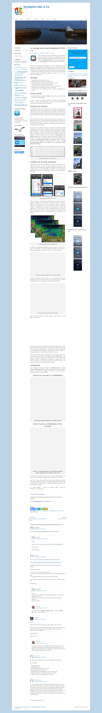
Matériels (36, 19)
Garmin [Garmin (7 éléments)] (20, 75)
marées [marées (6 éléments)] (16, 90)
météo (59, 510)
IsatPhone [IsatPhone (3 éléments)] (25, 85)
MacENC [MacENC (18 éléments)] (24, 88)
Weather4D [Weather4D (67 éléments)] (19, 105)
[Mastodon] (36, 509)
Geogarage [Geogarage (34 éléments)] (18, 77)
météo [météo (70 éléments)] (20, 90)
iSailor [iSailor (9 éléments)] (21, 85)
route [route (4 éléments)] (15, 99)
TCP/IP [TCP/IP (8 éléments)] (23, 100)
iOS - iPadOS (43, 510)
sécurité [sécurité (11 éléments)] (16, 100)
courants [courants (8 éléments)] (16, 74)
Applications (28, 19)
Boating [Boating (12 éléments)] (25, 69)
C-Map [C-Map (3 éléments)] (15, 72)
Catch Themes (84, 707)
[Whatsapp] (41, 509)
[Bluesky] (34, 509)
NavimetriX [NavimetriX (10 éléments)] (17, 93)
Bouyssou (36, 655)
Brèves (21, 19)
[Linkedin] (39, 509)
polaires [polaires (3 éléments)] (23, 95)
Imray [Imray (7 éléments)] (25, 80)
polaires (62, 510)
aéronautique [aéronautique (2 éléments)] (16, 69)
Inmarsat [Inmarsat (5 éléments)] (21, 82)
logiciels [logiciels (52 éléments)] (17, 88)
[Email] (44, 509)
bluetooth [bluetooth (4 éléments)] (20, 69)
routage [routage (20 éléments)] (24, 97)
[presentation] (79, 62)
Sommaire (54, 19)
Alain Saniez (36, 680)
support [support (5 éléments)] (24, 99)
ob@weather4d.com (58, 544)
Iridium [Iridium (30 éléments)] (16, 85)
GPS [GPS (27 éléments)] (24, 77)
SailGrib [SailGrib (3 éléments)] (18, 99)
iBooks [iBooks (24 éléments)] (21, 80)
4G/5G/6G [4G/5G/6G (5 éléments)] (16, 67)
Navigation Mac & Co (36, 6)
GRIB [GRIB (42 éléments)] (16, 80)
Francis (37, 606)
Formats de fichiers (37, 501)
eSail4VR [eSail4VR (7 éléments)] (21, 74)
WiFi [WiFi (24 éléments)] (25, 105)
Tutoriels (42, 19)
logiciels (56, 510)
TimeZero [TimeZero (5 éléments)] (16, 102)
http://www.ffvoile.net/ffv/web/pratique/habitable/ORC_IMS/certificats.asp (46, 562)
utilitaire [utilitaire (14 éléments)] (21, 102)
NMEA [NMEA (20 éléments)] (16, 95)
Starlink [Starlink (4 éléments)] (21, 99)
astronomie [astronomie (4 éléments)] (24, 67)
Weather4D (35, 512)
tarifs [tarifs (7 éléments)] (20, 100)
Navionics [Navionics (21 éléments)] (24, 93)
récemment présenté (40, 650)
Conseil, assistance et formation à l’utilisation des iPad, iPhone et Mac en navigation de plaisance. (78, 75)
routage (31, 512)
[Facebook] (31, 509)
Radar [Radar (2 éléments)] (21, 97)
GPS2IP (47, 647)
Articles (16, 19)
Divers (48, 19)
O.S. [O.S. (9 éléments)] (20, 95)
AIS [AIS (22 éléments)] (20, 67)
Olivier (36, 537)
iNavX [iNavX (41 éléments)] (16, 83)
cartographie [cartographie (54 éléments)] (22, 72)
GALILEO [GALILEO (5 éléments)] (16, 75)
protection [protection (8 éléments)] (16, 97)
